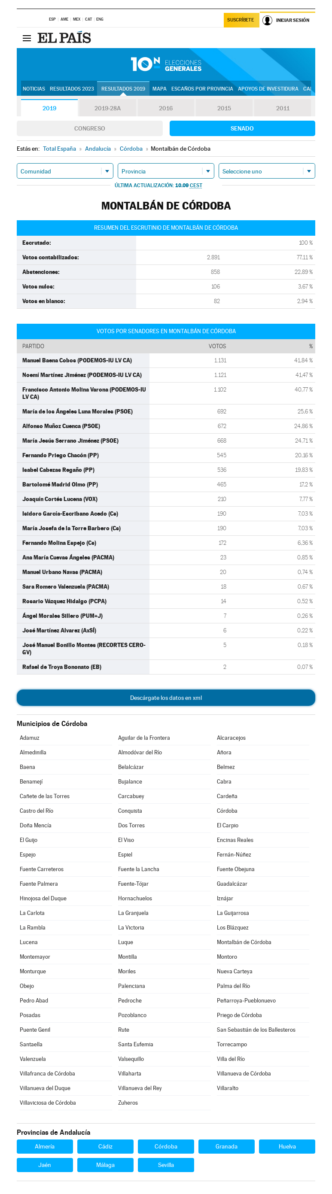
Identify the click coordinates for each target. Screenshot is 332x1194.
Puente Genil (35, 1030)
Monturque (33, 971)
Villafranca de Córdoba (47, 1073)
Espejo (28, 854)
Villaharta (129, 1073)
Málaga (105, 1164)
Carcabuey (131, 796)
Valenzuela (33, 1059)
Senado (242, 128)
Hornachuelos (135, 898)
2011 (282, 108)
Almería (45, 1146)
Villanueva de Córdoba (244, 1073)
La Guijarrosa (233, 913)
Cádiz (105, 1146)
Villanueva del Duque (45, 1088)
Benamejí (31, 781)
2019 (49, 108)
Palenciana (131, 986)
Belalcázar (131, 767)
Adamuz (30, 738)
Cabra (224, 781)
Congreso (89, 128)
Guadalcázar (232, 884)
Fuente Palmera (39, 884)
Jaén (44, 1164)
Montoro (227, 957)
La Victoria (131, 927)
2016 (166, 108)
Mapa (159, 89)
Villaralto (227, 1088)
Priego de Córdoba (239, 1015)
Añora (224, 752)
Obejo (27, 986)
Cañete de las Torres (45, 796)
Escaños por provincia (202, 89)
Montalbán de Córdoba (244, 942)
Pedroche (130, 1000)
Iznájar (225, 898)
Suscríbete (240, 20)
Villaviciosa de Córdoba (48, 1103)
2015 (224, 108)
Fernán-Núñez (234, 854)
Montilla (127, 957)
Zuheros (128, 1103)
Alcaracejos (231, 738)
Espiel (125, 854)
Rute (123, 1030)
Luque (125, 942)
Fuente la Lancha (138, 869)
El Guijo (28, 840)
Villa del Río (231, 1059)
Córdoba (227, 811)
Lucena (29, 942)
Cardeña (227, 796)
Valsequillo (131, 1059)
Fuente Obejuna (236, 869)
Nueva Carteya (235, 971)
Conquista (130, 811)
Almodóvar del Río (140, 752)
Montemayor (35, 957)
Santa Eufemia (135, 1044)
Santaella (31, 1044)
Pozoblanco (132, 1015)
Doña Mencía (36, 825)
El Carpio (227, 825)
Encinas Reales (235, 840)
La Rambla (33, 927)
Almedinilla (33, 752)
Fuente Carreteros (42, 869)
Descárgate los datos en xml (166, 697)
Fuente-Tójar (133, 884)
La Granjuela (133, 913)
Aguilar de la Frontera (144, 738)
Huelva (287, 1146)
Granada (227, 1146)
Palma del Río (233, 986)
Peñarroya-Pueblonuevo (246, 1000)
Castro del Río (36, 811)
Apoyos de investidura (268, 89)
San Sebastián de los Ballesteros (256, 1030)
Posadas (30, 1015)
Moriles (127, 971)
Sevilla (166, 1164)
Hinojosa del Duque (43, 898)
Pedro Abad (34, 1000)
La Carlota (32, 913)
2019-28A (107, 108)
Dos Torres (131, 825)
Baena (27, 767)
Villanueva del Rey (140, 1088)
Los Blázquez (233, 927)
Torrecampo (232, 1044)
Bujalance (130, 781)
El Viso (126, 840)
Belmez (226, 767)
